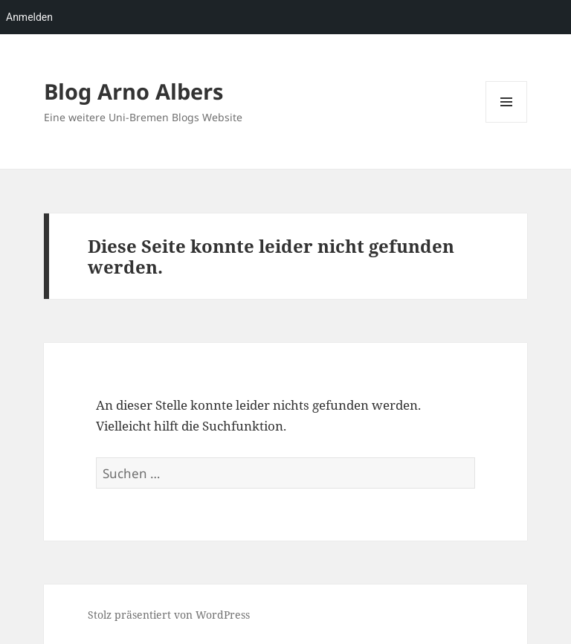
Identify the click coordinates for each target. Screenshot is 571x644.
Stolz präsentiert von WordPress (169, 615)
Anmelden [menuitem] (29, 17)
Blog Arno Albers (133, 91)
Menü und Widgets (506, 122)
